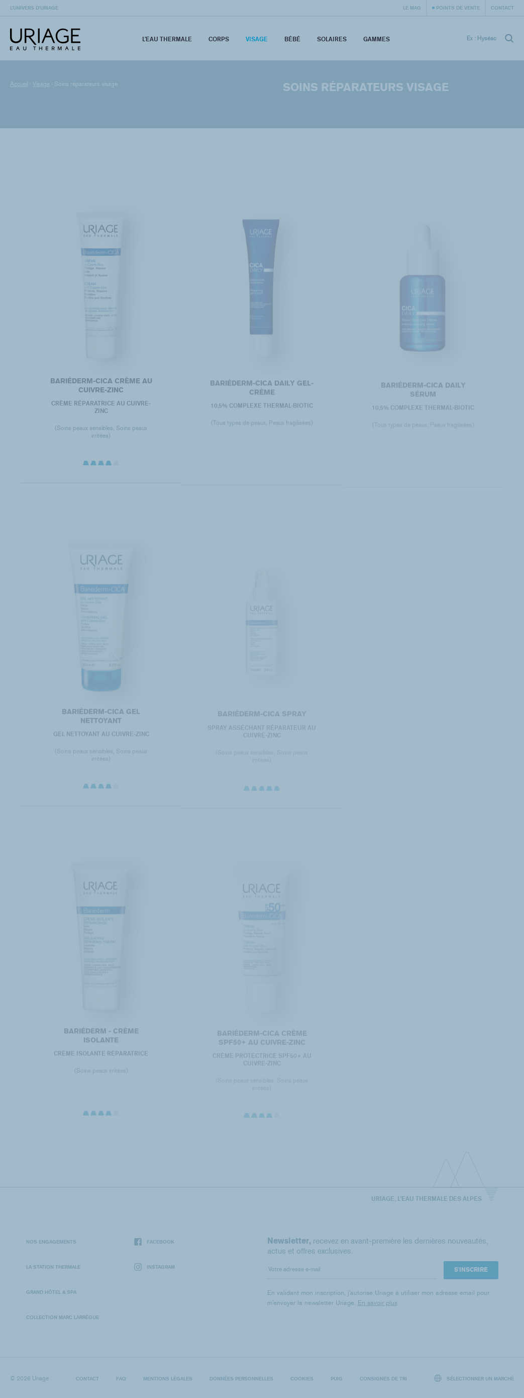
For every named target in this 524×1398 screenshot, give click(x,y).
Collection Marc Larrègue (62, 1317)
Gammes (376, 39)
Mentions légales (167, 1378)
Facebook (154, 1242)
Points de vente (458, 8)
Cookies (301, 1378)
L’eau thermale (167, 39)
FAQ (121, 1378)
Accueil (19, 84)
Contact (502, 8)
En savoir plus (377, 1302)
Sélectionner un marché (474, 1378)
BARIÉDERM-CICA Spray (262, 720)
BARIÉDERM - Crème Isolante (101, 1041)
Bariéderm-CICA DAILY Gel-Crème (261, 392)
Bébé (292, 39)
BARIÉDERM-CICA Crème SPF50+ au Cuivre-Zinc (262, 1044)
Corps (218, 39)
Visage (257, 39)
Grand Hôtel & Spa (51, 1292)
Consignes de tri (383, 1378)
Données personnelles (241, 1378)
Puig (337, 1378)
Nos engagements (51, 1242)
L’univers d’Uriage (34, 8)
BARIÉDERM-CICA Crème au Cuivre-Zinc (101, 389)
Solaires (332, 39)
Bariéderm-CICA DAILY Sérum (422, 395)
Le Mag (412, 8)
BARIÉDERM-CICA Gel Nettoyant (101, 721)
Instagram (154, 1267)
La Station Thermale (53, 1267)
